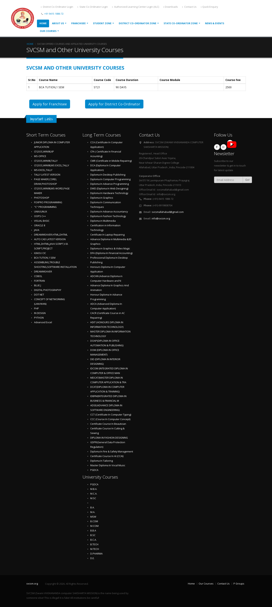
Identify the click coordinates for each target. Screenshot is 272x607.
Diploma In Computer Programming (110, 179)
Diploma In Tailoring (101, 460)
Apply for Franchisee (50, 104)
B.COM (94, 521)
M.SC (93, 498)
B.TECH (94, 544)
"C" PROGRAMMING (45, 207)
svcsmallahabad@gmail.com (168, 212)
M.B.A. (93, 489)
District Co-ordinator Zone (137, 23)
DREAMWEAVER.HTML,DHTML (51, 234)
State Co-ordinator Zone (181, 23)
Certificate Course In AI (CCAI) (106, 456)
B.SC (92, 535)
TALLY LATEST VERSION (47, 174)
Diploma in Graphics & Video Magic (110, 248)
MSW (93, 516)
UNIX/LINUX (40, 211)
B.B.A (93, 530)
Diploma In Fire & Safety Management (111, 451)
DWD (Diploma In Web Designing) (109, 188)
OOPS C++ (40, 216)
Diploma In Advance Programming (109, 184)
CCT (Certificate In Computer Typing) (110, 414)
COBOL (38, 276)
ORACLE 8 (39, 225)
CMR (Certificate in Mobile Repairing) (111, 160)
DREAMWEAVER (43, 271)
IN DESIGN (40, 313)
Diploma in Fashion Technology (108, 216)
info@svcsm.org (161, 218)
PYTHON (39, 317)
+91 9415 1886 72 (54, 13)
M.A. (92, 512)
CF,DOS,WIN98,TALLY (46, 160)
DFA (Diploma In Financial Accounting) (111, 253)
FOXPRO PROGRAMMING (48, 202)
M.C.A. (93, 493)
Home (43, 23)
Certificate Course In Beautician (108, 423)
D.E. (92, 558)
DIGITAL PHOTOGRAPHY (47, 290)
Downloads (170, 6)
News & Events (214, 23)
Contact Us (189, 6)
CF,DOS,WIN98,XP (44, 151)
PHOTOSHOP (41, 197)
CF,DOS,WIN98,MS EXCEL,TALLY (51, 165)
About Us (58, 23)
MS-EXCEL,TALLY (43, 170)
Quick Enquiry (209, 6)
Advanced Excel (43, 322)
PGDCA (94, 470)
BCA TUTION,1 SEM (44, 257)
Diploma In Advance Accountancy (109, 211)
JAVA (36, 230)
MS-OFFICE (40, 156)
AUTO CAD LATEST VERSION (50, 239)
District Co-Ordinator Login (57, 6)
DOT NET (39, 294)
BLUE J (37, 285)
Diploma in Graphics (101, 197)
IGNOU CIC (40, 253)
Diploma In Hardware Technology (109, 193)
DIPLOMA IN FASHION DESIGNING (109, 437)
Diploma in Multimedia (103, 220)
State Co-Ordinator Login (92, 6)
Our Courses (48, 31)
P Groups (239, 583)
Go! (247, 180)
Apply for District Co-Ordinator (114, 104)
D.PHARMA (96, 553)
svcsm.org (32, 583)
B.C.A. (93, 539)
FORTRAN (39, 280)
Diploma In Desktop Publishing (107, 174)
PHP (36, 308)
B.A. (92, 507)
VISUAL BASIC (41, 220)
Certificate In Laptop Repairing (107, 234)
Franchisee (78, 23)
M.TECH (94, 549)
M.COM (94, 526)
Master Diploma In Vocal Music (107, 465)
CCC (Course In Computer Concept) (110, 419)
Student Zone (102, 23)
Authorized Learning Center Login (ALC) (135, 6)
